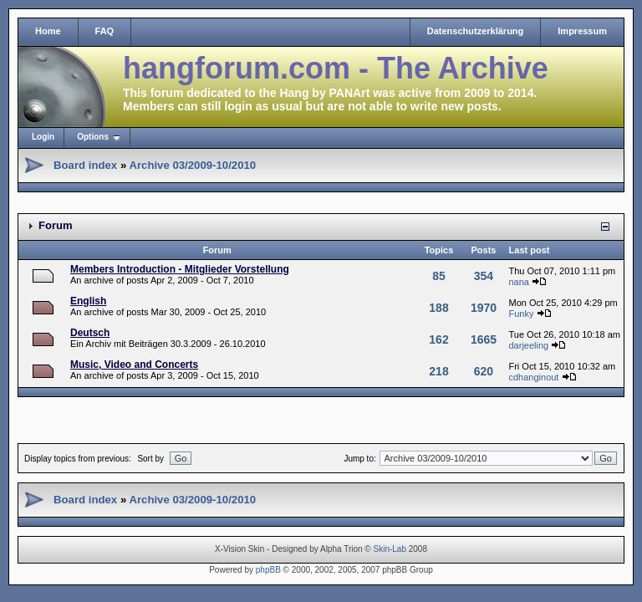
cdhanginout (533, 377)
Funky (520, 314)
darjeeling (528, 345)
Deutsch (90, 333)
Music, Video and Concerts (134, 364)
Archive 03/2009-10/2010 (192, 165)
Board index (85, 165)
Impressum (582, 31)
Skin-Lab (390, 549)
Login (43, 136)
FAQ (105, 31)
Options (93, 136)
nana (518, 282)
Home (48, 31)
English (88, 301)
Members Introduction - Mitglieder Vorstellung (179, 269)
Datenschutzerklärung (475, 31)
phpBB (268, 569)
